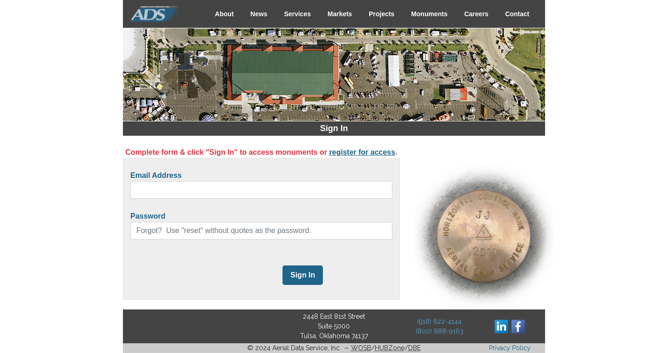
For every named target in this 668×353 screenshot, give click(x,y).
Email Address (156, 175)
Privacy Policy (510, 348)
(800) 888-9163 (439, 331)
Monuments (429, 14)
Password (148, 216)
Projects (381, 14)
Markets (340, 14)
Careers (476, 14)
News (259, 14)
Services (297, 14)
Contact (517, 14)
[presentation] (200, 276)
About (224, 14)
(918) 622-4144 (439, 321)
